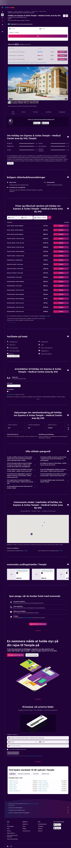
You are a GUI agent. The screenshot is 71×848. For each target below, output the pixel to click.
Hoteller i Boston (13, 788)
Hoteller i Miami (12, 784)
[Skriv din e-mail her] (39, 746)
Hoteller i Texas (35, 11)
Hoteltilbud (10, 11)
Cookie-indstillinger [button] (11, 322)
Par (9, 391)
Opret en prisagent (27, 617)
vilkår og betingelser (31, 755)
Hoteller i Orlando (13, 786)
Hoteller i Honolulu (42, 780)
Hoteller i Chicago (42, 788)
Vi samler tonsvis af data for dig (38, 810)
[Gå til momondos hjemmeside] (9, 7)
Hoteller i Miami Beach (43, 784)
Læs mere (48, 316)
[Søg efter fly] (2, 11)
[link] (38, 624)
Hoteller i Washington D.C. (15, 790)
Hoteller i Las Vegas (13, 782)
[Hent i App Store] (45, 123)
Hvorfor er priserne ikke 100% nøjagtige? (38, 813)
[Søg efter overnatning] (2, 14)
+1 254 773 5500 (12, 22)
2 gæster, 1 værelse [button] (14, 32)
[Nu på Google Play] (37, 123)
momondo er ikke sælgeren (38, 808)
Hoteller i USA (27, 11)
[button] (2, 7)
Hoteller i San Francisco (43, 786)
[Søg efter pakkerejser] (2, 20)
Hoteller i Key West (42, 790)
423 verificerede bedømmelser (25, 24)
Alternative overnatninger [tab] (24, 773)
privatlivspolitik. (39, 755)
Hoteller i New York (13, 780)
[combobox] (14, 386)
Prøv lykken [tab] (36, 773)
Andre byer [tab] (12, 773)
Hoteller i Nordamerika (18, 11)
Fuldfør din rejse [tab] (45, 773)
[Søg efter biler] (2, 17)
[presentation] (45, 123)
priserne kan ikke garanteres (33, 803)
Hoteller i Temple (42, 11)
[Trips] (2, 24)
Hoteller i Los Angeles (43, 782)
